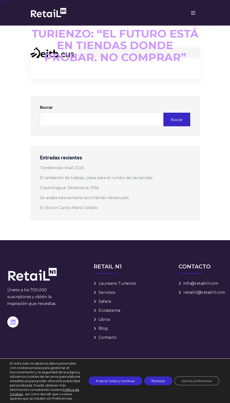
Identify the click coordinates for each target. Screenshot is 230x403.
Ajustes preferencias (197, 381)
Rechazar (158, 381)
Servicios (107, 292)
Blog (103, 328)
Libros (104, 319)
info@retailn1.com (200, 283)
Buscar (46, 107)
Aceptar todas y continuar (115, 381)
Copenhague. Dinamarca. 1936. (70, 187)
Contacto (108, 337)
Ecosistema (109, 310)
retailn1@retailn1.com (204, 292)
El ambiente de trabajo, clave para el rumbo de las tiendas (96, 177)
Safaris (105, 301)
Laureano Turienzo (117, 283)
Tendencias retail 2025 (62, 167)
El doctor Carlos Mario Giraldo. (69, 207)
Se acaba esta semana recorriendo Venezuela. (84, 197)
